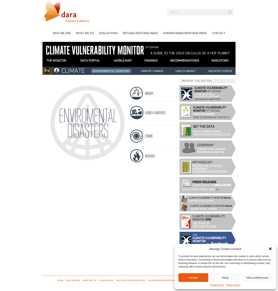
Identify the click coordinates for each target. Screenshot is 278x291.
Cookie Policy (217, 285)
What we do (85, 33)
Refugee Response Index (140, 33)
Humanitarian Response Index (185, 33)
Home (60, 280)
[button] (270, 249)
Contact (218, 33)
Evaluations (108, 33)
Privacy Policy (233, 285)
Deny (225, 277)
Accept (193, 277)
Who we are (62, 33)
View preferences (257, 277)
